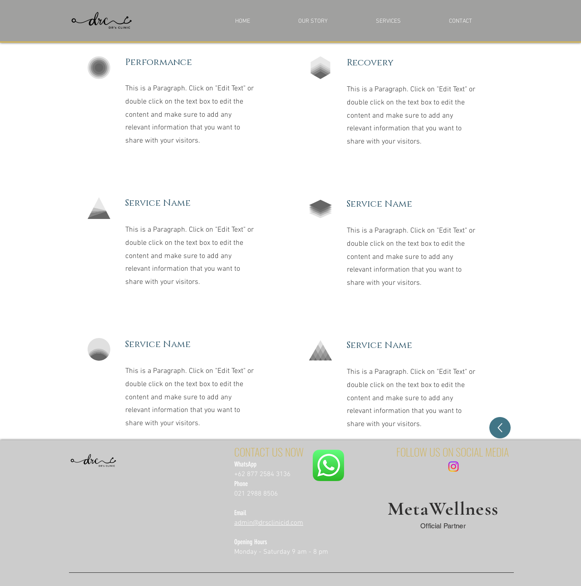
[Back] (500, 427)
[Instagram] (453, 466)
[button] (405, 21)
